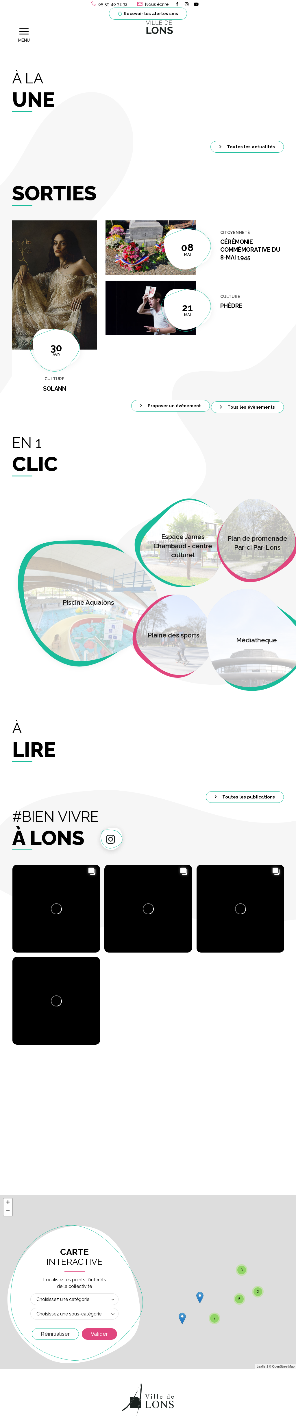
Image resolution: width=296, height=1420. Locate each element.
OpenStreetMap (283, 1224)
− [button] (8, 1069)
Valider (99, 1192)
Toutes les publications (245, 789)
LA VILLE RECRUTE (238, 1315)
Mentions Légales (107, 1412)
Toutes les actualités (247, 139)
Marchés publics (238, 1300)
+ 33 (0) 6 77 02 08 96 (133, 1381)
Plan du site (205, 1412)
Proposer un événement (170, 398)
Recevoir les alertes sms (148, 13)
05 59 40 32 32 (32, 1342)
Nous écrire (28, 1355)
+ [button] (8, 1060)
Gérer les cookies (64, 1412)
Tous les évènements (247, 399)
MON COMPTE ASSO (239, 1346)
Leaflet (261, 1224)
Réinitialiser (55, 1192)
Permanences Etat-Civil (143, 1336)
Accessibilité (237, 1412)
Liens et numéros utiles (247, 1329)
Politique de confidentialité (159, 1412)
